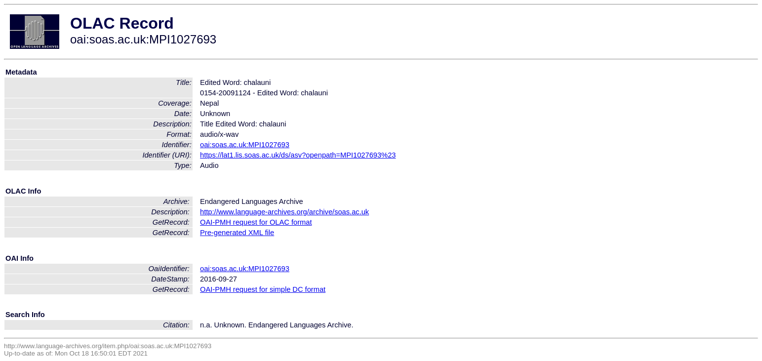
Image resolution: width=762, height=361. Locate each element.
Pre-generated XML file (237, 233)
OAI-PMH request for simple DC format (262, 289)
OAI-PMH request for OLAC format (256, 222)
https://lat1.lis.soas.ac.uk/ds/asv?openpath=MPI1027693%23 (298, 155)
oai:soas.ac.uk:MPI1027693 (244, 145)
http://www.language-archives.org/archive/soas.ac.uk (284, 212)
